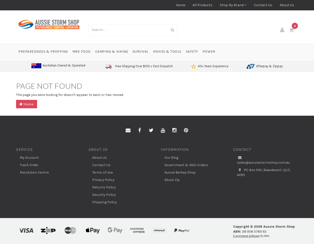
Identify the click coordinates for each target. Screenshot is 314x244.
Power (208, 51)
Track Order (29, 165)
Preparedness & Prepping (43, 51)
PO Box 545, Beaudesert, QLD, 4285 (264, 172)
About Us (287, 5)
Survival (141, 51)
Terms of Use (102, 172)
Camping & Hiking (111, 51)
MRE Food (81, 51)
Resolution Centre (34, 172)
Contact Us (263, 5)
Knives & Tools (167, 51)
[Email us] (128, 130)
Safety (192, 51)
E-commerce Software (246, 236)
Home (180, 5)
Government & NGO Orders (186, 165)
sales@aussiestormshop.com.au (263, 160)
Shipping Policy (104, 202)
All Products (202, 5)
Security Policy (104, 195)
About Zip (172, 180)
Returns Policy (104, 187)
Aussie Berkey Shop (180, 172)
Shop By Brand (233, 5)
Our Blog (171, 157)
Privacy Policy (103, 180)
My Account (29, 157)
